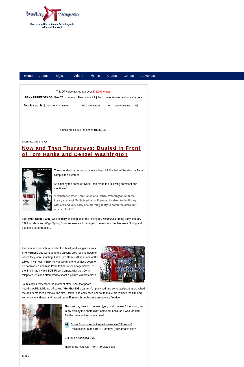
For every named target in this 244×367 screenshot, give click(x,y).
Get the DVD (80, 337)
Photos (95, 76)
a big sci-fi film (104, 170)
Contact (129, 76)
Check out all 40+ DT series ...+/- (83, 130)
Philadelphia (108, 218)
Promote (44, 81)
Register (60, 76)
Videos (78, 76)
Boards (112, 76)
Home (28, 76)
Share (25, 355)
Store (28, 81)
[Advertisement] (161, 40)
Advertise (148, 76)
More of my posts (90, 346)
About (43, 76)
